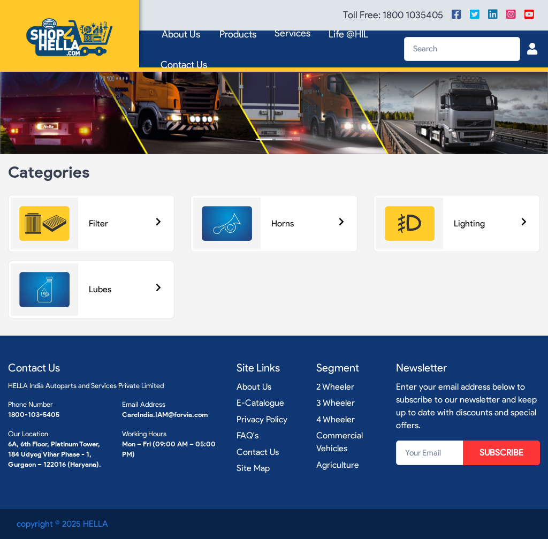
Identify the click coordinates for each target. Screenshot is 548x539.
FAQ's (247, 435)
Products (237, 34)
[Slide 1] (264, 139)
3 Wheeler (335, 403)
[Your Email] (429, 453)
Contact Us (184, 65)
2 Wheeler (335, 387)
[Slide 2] (284, 139)
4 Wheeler (335, 419)
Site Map (253, 468)
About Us (181, 34)
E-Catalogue (260, 403)
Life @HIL (348, 34)
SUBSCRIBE (501, 452)
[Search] (462, 49)
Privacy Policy (262, 419)
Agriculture (337, 465)
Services (292, 33)
